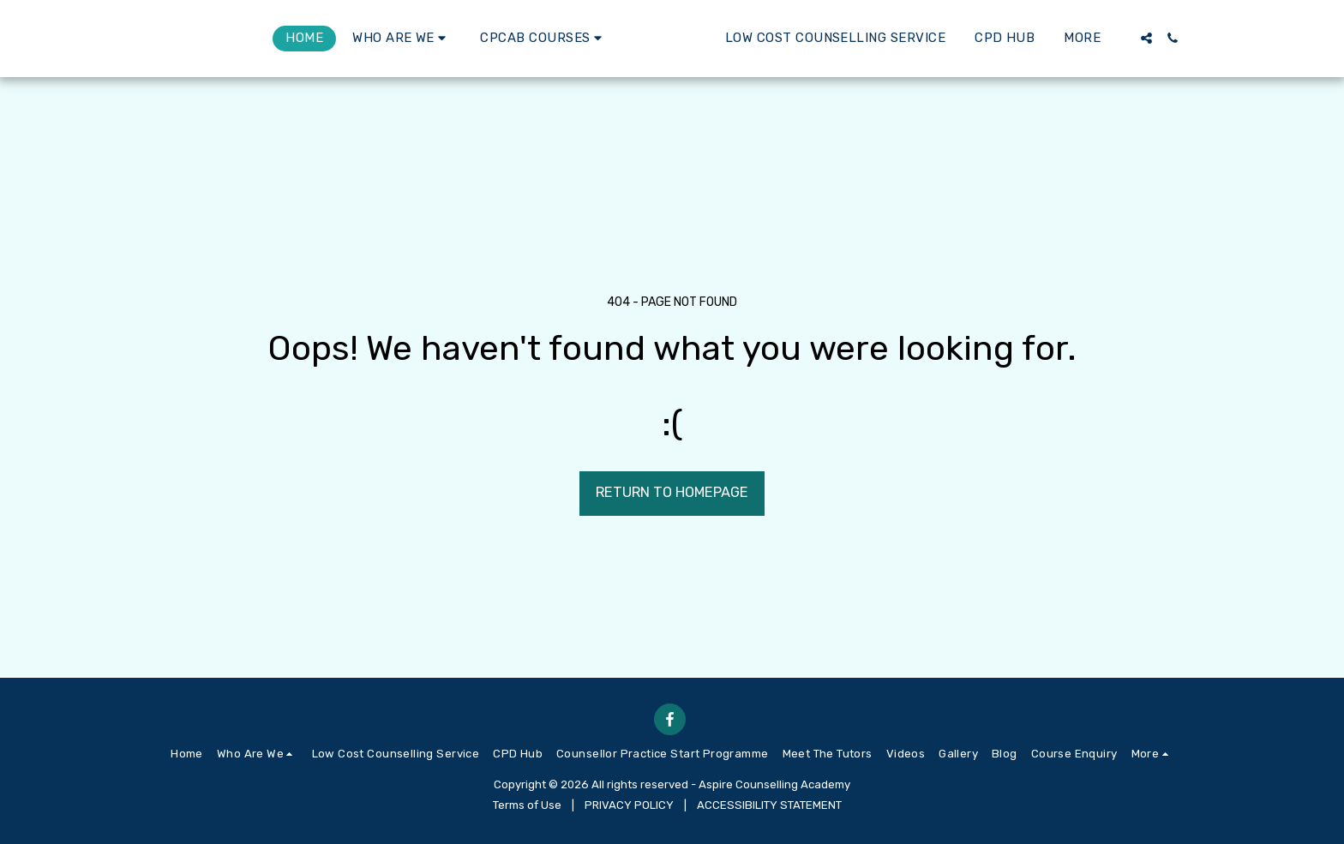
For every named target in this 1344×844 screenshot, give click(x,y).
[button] (331, 38)
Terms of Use (527, 805)
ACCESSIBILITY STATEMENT (769, 805)
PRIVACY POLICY (629, 805)
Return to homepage (672, 492)
